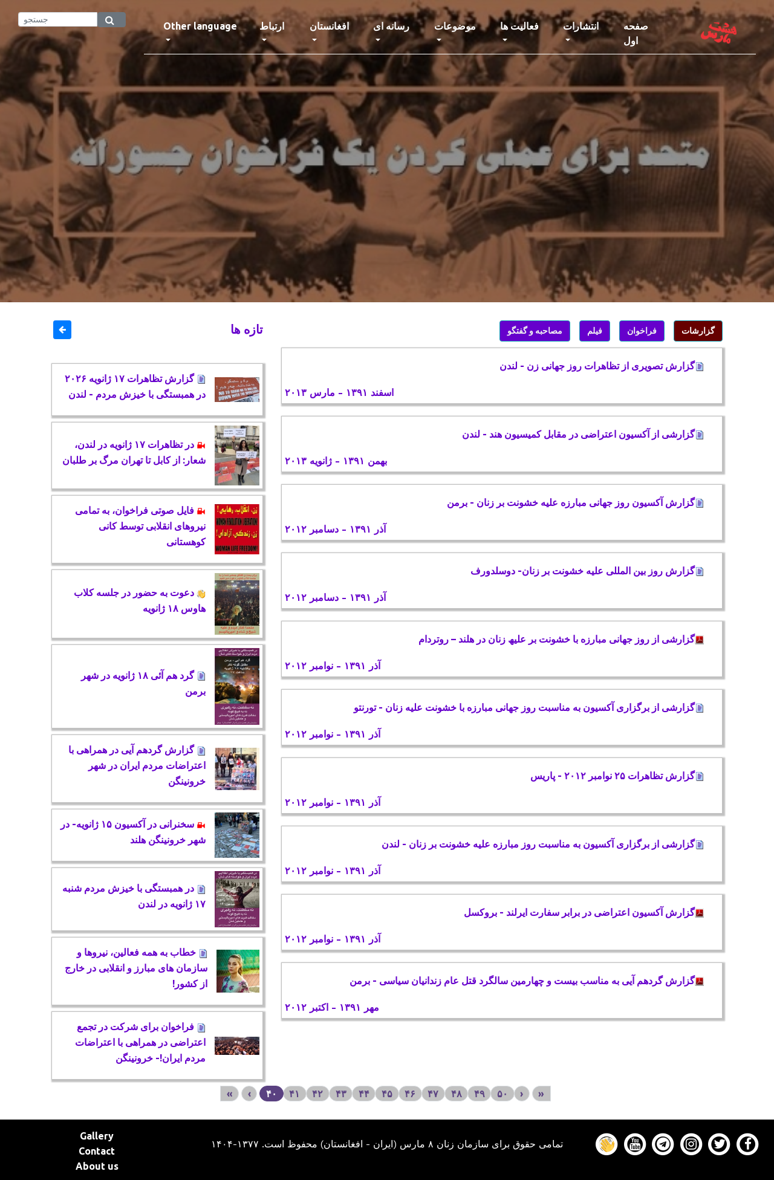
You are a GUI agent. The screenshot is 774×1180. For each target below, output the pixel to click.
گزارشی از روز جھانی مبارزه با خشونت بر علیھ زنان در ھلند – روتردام (561, 639)
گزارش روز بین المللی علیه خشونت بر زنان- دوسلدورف (587, 570)
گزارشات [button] (698, 331)
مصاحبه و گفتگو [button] (534, 331)
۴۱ (294, 1093)
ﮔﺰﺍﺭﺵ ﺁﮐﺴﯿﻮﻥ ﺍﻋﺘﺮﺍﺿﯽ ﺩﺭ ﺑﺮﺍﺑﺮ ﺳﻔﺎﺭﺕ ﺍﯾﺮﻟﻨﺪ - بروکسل (584, 912)
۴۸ (456, 1093)
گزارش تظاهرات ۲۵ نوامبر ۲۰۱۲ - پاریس (617, 775)
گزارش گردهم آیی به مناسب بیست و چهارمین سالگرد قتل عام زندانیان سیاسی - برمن (527, 980)
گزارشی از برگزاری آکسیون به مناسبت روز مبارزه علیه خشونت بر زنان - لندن (543, 843)
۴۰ (271, 1093)
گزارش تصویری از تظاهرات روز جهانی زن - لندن (601, 365)
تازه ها (246, 329)
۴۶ (410, 1093)
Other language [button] (200, 26)
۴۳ (341, 1093)
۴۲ (317, 1093)
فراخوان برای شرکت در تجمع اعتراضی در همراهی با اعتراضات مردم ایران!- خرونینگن (140, 1042)
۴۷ (433, 1093)
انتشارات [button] (581, 26)
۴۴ (364, 1093)
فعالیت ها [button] (519, 26)
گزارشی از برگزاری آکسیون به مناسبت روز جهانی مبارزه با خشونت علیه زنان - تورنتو (529, 707)
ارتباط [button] (271, 26)
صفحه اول (647, 33)
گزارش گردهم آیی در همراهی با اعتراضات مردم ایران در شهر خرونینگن (137, 765)
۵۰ (502, 1093)
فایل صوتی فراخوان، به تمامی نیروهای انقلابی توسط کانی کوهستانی (140, 526)
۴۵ (387, 1093)
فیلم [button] (594, 331)
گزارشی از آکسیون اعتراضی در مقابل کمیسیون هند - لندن (583, 434)
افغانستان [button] (329, 26)
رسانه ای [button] (391, 26)
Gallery (97, 1135)
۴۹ (479, 1093)
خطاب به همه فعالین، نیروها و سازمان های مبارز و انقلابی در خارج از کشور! (136, 968)
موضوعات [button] (455, 26)
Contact (97, 1151)
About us (97, 1166)
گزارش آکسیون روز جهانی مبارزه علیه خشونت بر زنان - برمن (575, 502)
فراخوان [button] (642, 331)
